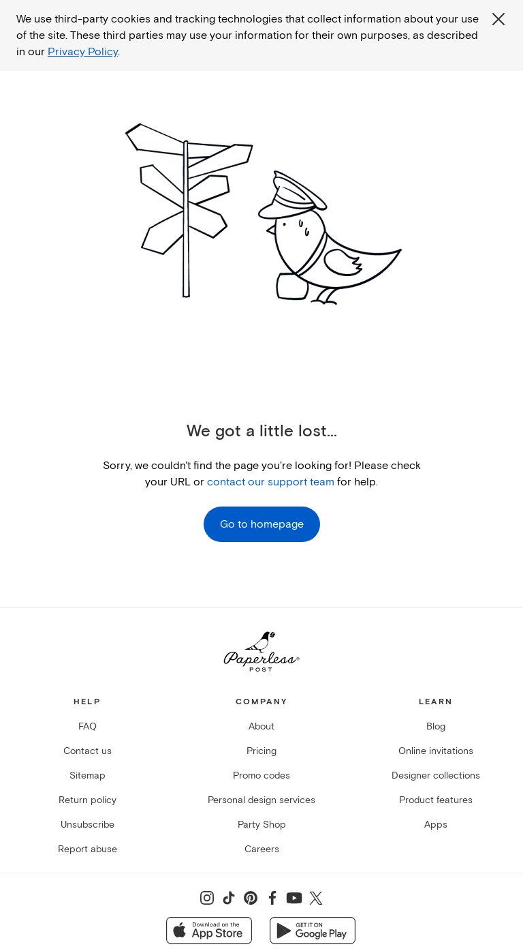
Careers (261, 849)
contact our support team (270, 482)
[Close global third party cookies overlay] (498, 19)
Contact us (87, 751)
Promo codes (261, 775)
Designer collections (436, 775)
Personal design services (261, 800)
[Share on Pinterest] (250, 898)
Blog (435, 726)
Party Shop (262, 824)
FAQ (87, 726)
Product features (436, 800)
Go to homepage (262, 524)
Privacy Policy (83, 52)
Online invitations (435, 751)
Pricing (261, 751)
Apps (435, 824)
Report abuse (87, 849)
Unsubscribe (87, 824)
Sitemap (87, 775)
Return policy (87, 800)
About (261, 726)
